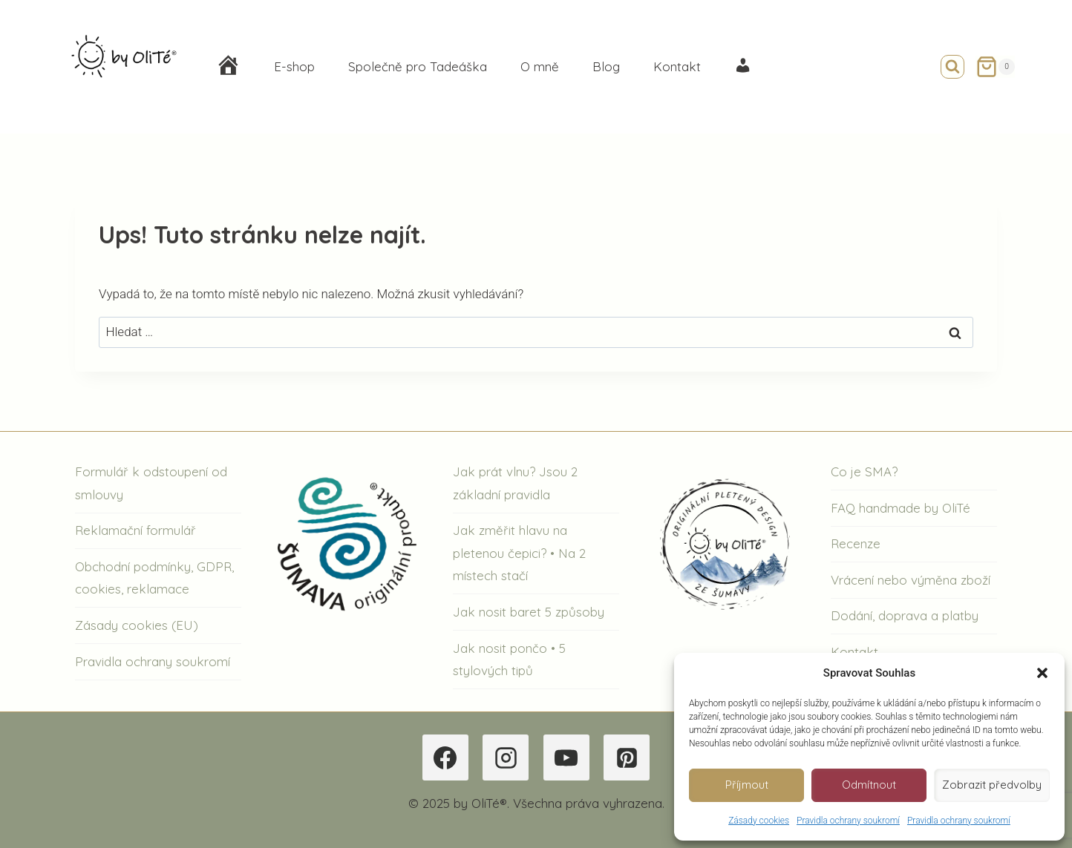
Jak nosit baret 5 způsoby (528, 611)
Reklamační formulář (135, 530)
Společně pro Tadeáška (417, 66)
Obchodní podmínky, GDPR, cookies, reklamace (154, 578)
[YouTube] (566, 757)
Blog (606, 66)
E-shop (294, 66)
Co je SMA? (864, 471)
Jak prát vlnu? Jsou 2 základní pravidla (515, 483)
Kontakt (677, 66)
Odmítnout (869, 785)
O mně (539, 66)
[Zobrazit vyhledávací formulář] (952, 67)
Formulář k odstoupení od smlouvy (151, 483)
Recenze (855, 543)
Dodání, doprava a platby (904, 615)
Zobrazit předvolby (992, 785)
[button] (1042, 672)
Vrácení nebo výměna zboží (910, 580)
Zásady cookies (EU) (136, 625)
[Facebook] (445, 757)
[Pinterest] (627, 757)
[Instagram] (506, 757)
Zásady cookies (758, 820)
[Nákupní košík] (995, 67)
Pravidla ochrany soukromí (848, 820)
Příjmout (746, 785)
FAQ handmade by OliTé (900, 508)
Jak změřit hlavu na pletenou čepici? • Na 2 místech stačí (519, 552)
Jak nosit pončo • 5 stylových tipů (509, 659)
